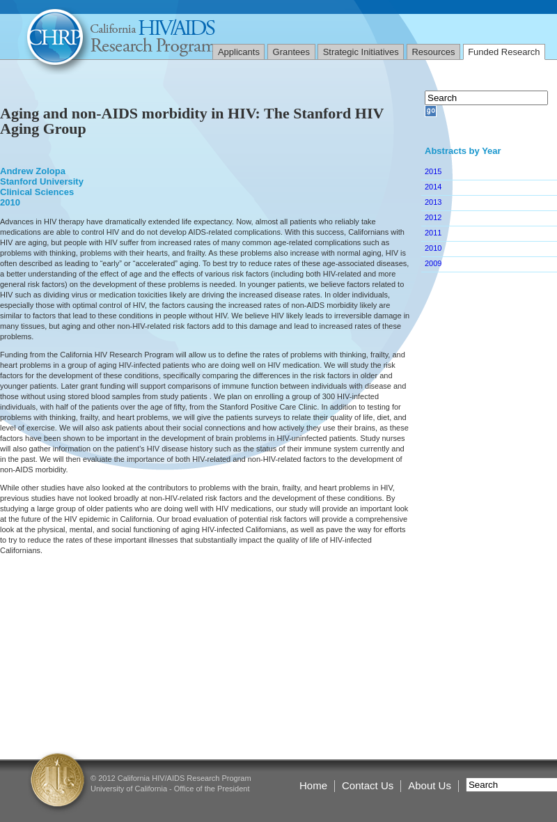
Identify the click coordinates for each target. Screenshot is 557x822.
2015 (433, 171)
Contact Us (367, 785)
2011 (433, 232)
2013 (433, 202)
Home (313, 785)
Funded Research (504, 52)
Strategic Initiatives (361, 52)
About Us (429, 785)
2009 (433, 263)
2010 (433, 248)
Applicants (239, 52)
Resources (433, 52)
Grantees (291, 52)
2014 (433, 187)
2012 (433, 217)
